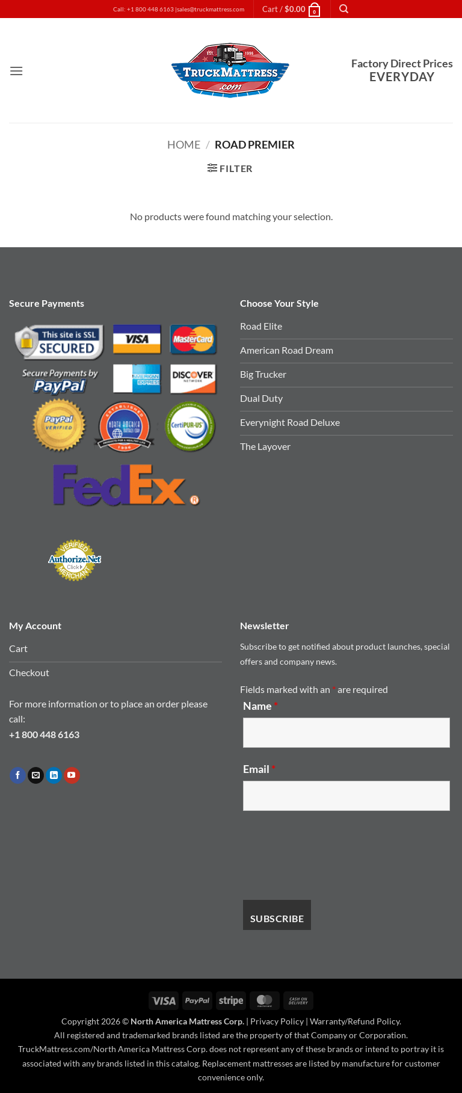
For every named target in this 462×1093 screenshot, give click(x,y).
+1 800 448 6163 (44, 734)
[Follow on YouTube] (72, 775)
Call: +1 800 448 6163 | (145, 9)
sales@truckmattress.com (210, 9)
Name (260, 706)
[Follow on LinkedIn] (54, 775)
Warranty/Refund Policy (354, 1021)
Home (183, 144)
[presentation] (334, 855)
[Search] (343, 9)
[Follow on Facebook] (18, 775)
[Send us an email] (36, 775)
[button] (291, 9)
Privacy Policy (277, 1021)
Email (259, 769)
